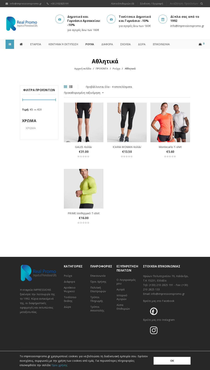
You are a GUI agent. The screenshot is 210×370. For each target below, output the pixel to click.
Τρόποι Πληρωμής (96, 299)
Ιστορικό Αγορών (122, 297)
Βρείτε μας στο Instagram (159, 319)
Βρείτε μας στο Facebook (158, 301)
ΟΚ (172, 360)
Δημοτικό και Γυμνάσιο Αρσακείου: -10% (83, 21)
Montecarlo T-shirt (170, 147)
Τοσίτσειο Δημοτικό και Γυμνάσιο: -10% (135, 19)
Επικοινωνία (98, 275)
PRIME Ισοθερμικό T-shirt (84, 213)
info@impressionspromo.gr (26, 3)
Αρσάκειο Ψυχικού (69, 289)
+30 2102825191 (60, 3)
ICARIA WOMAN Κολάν (127, 147)
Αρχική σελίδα (82, 68)
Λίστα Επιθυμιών (123, 306)
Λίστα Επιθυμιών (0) (122, 3)
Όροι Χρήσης (98, 281)
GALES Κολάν (83, 147)
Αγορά (121, 289)
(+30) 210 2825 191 (161, 285)
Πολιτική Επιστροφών (98, 289)
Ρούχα (116, 68)
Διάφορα (69, 281)
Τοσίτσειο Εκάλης (70, 299)
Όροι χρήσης (59, 365)
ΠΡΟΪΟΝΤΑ (102, 68)
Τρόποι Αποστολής (97, 308)
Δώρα (67, 307)
